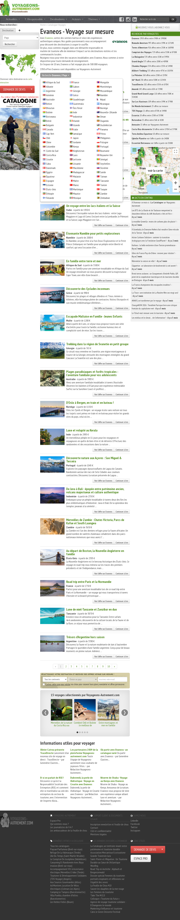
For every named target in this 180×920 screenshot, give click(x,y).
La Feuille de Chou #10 (100, 885)
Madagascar (78, 172)
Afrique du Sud (53, 82)
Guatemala (78, 103)
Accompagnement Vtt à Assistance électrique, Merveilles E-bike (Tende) (67, 870)
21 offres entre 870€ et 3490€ (149, 110)
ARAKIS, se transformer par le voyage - (152, 300)
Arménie (50, 95)
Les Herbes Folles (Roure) (62, 902)
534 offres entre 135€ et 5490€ (152, 66)
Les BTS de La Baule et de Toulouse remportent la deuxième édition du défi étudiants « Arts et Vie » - (152, 213)
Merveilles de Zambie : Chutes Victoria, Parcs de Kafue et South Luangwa (95, 521)
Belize (49, 103)
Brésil (48, 120)
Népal (103, 99)
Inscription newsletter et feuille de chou (109, 824)
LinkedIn (134, 820)
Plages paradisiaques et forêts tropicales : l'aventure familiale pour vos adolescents (92, 373)
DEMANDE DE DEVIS (14, 89)
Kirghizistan (78, 150)
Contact (94, 827)
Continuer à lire (122, 225)
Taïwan (103, 176)
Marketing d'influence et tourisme (106, 908)
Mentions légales (98, 834)
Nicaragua (104, 103)
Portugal (104, 146)
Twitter (134, 827)
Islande (76, 125)
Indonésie (77, 116)
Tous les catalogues (59, 846)
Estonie (49, 185)
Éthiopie (50, 193)
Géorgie (76, 91)
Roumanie (104, 150)
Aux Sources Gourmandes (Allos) (65, 882)
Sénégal (104, 159)
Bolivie (49, 112)
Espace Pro (55, 820)
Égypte (49, 172)
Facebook (135, 824)
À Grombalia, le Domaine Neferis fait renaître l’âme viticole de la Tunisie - (155, 231)
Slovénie (104, 168)
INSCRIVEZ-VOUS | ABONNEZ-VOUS (154, 27)
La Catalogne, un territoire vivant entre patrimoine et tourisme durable (108, 847)
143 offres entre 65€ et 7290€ (147, 89)
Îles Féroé (77, 108)
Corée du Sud (52, 150)
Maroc (76, 185)
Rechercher (10, 44)
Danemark (50, 168)
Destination (8, 30)
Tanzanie (104, 180)
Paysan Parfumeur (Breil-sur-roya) (66, 849)
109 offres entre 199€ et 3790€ (152, 101)
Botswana (51, 116)
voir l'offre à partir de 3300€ (152, 143)
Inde (75, 112)
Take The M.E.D (97, 895)
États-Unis (51, 189)
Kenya (76, 146)
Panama (104, 129)
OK (173, 19)
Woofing (94, 865)
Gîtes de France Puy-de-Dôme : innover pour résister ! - (154, 255)
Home (43, 24)
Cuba (48, 163)
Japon (76, 138)
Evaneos (49, 38)
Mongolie (104, 82)
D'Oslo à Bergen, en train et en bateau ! (90, 402)
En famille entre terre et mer (83, 261)
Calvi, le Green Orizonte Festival (105, 911)
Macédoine (78, 168)
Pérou (103, 133)
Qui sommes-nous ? (59, 824)
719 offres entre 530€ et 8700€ (154, 52)
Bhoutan (50, 108)
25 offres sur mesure (150, 106)
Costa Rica (51, 155)
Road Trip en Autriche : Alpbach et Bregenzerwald (106, 870)
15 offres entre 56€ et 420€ (148, 120)
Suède (103, 172)
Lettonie (77, 159)
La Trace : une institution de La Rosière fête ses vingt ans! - (155, 294)
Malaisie (77, 176)
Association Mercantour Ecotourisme (107, 852)
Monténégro (106, 86)
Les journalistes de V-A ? (61, 827)
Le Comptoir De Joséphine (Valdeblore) (68, 859)
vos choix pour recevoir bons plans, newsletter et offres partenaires (83, 684)
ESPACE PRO (141, 858)
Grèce (75, 95)
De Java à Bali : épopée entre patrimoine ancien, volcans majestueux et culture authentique (95, 490)
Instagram (135, 830)
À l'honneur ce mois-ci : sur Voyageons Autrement (153, 204)
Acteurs (77, 19)
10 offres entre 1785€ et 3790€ (154, 129)
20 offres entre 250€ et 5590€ (147, 115)
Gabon (76, 86)
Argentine (50, 91)
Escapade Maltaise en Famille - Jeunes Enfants (94, 316)
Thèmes (94, 19)
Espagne (50, 180)
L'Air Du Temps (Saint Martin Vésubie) (67, 855)
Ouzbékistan (106, 125)
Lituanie (77, 163)
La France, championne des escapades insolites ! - (152, 286)
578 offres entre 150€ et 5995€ (150, 56)
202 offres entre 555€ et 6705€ (150, 84)
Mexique (77, 198)
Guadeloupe (78, 99)
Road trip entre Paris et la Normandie (88, 582)
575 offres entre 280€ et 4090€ (150, 61)
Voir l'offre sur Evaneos (103, 225)
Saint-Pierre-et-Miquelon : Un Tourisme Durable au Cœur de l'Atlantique (108, 860)
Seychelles (105, 163)
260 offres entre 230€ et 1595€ (149, 75)
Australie (50, 99)
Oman (103, 116)
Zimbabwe (105, 198)
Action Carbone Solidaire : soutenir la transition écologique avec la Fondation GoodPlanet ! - (155, 239)
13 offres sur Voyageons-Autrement (150, 124)
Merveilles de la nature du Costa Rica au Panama (61, 725)
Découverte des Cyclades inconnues (88, 289)
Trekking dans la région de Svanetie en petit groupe (97, 344)
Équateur (50, 176)
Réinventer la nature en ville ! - (149, 261)
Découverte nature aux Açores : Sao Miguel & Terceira (94, 459)
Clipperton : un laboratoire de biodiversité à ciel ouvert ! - (155, 267)
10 (109, 666)
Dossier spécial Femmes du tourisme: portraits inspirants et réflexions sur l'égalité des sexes (107, 879)
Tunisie (103, 185)
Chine (48, 142)
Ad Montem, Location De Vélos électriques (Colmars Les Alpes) (65, 887)
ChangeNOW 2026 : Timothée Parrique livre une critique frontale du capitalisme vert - (154, 307)
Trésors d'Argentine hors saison (85, 637)
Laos (75, 155)
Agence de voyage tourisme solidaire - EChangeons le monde (108, 903)
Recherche (55, 75)
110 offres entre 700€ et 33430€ (152, 95)
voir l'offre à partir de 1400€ (150, 138)
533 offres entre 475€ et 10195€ (152, 70)
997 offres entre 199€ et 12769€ (153, 42)
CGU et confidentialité (100, 831)
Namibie (104, 95)
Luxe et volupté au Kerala (81, 430)
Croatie (49, 159)
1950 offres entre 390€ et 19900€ (149, 38)
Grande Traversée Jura (100, 855)
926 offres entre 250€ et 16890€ (153, 47)
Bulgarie (50, 125)
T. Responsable (35, 19)
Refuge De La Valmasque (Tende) (65, 852)
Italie (75, 129)
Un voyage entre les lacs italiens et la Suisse (93, 206)
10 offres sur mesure (150, 133)
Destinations (58, 19)
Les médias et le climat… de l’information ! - (155, 317)
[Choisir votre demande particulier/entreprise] (32, 89)
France (76, 82)
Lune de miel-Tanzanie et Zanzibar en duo (91, 609)
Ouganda (104, 120)
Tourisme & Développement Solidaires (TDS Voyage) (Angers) (68, 877)
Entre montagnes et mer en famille (108, 724)
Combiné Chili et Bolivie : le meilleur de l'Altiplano (85, 725)
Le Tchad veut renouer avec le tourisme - (153, 313)
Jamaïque (77, 133)
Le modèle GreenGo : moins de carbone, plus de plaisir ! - (154, 223)
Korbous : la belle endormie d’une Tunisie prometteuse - (154, 247)
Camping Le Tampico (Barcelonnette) (67, 892)
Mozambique (106, 91)
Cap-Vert (50, 133)
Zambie (103, 193)
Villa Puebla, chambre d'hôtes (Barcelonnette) (64, 897)
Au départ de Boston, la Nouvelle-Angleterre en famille (95, 552)
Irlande (76, 120)
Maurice (76, 193)
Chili (48, 138)
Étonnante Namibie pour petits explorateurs (93, 233)
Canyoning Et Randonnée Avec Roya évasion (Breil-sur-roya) (66, 864)
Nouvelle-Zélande (108, 112)
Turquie (103, 189)
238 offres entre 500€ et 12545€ (149, 79)
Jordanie (77, 142)
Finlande (50, 198)
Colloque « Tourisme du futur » (104, 898)
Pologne (104, 142)
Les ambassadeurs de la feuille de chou (68, 830)
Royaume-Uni (106, 155)
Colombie (50, 146)
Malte (76, 180)
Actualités (13, 19)
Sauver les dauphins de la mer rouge (107, 888)
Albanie (49, 86)
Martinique (78, 189)
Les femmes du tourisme (102, 892)
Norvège (104, 108)
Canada (49, 129)
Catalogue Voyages (57, 24)
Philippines (105, 138)
